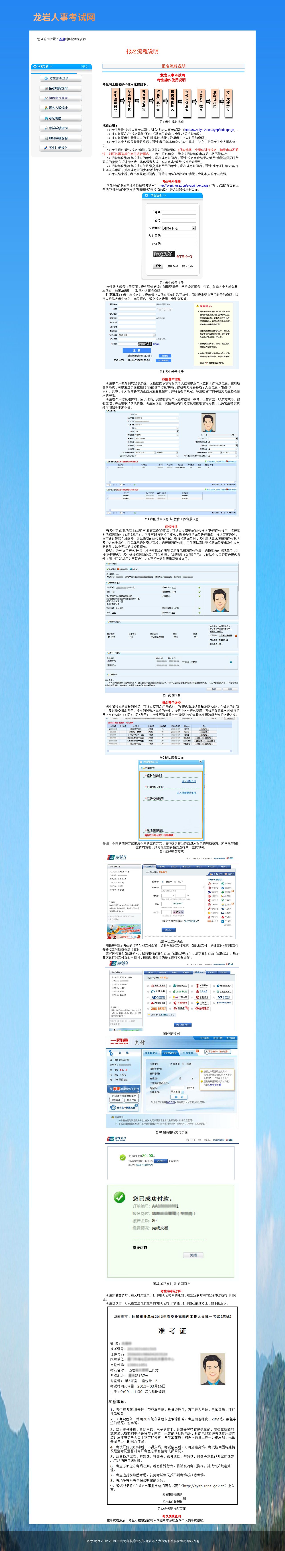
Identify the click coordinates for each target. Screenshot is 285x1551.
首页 (62, 39)
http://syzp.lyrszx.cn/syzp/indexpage (209, 130)
